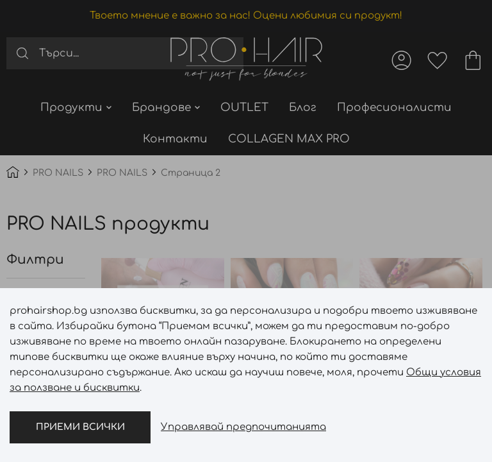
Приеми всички (80, 427)
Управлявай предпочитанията (243, 427)
